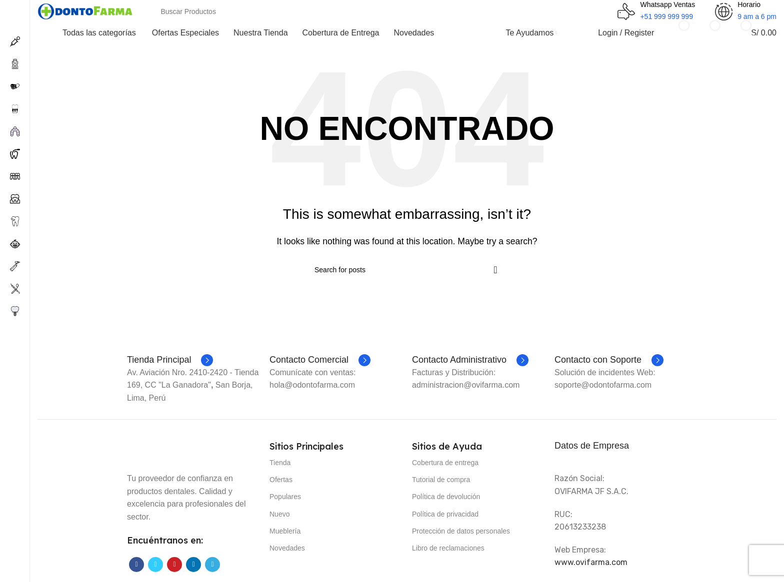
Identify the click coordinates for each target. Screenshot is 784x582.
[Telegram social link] (212, 564)
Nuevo (280, 514)
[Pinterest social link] (174, 564)
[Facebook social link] (136, 564)
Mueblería (285, 531)
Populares (285, 497)
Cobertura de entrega (445, 463)
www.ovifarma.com (591, 562)
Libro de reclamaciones (448, 548)
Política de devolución (446, 497)
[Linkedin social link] (193, 564)
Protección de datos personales (461, 531)
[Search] (328, 11)
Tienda (280, 463)
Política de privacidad (445, 514)
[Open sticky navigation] (86, 33)
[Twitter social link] (155, 564)
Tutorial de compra (441, 480)
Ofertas (281, 480)
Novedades (287, 548)
